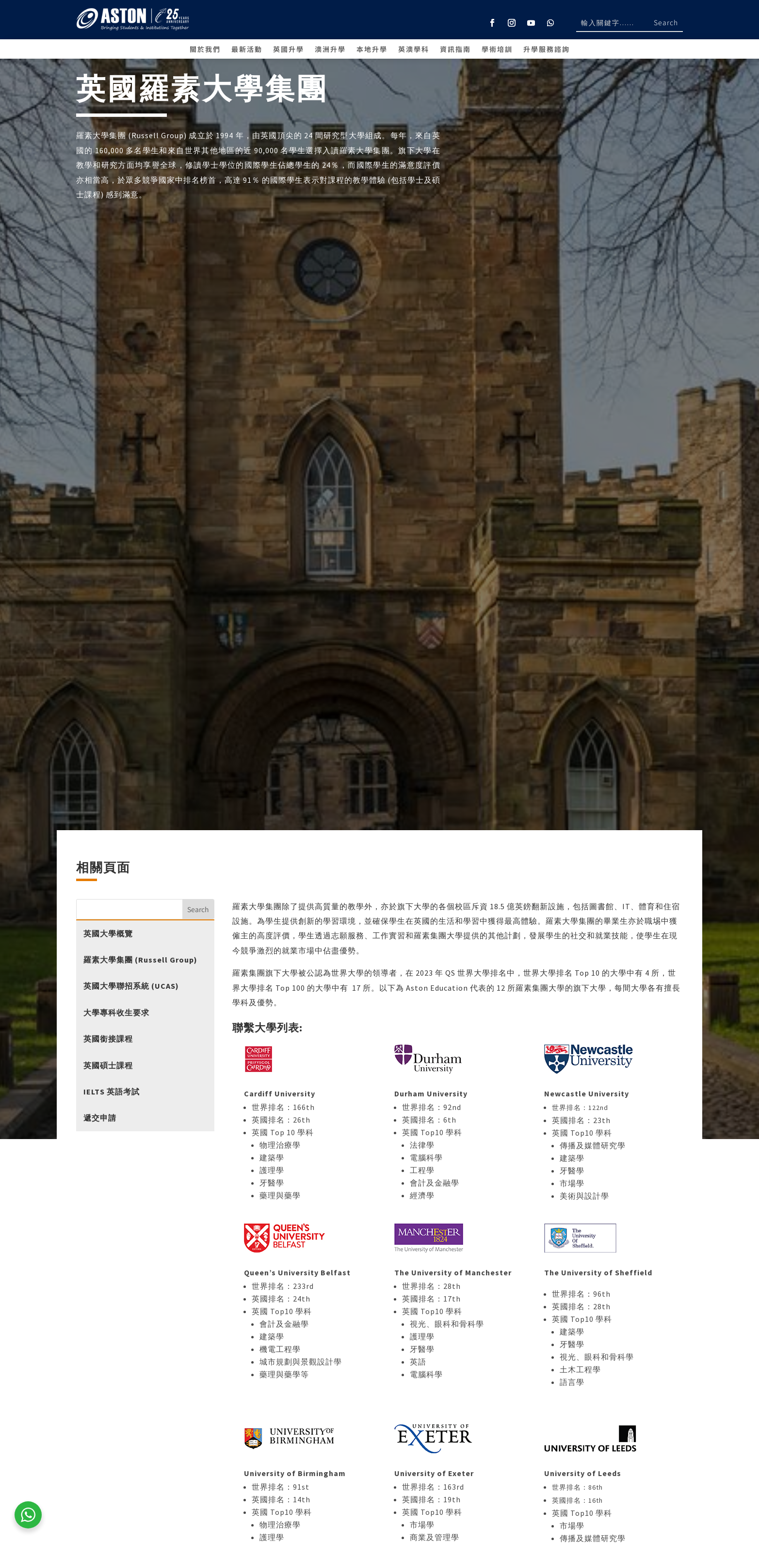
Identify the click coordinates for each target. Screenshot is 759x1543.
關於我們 (205, 50)
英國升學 (288, 50)
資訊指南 (455, 50)
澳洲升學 (330, 50)
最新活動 (246, 50)
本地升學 (372, 50)
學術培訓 (497, 50)
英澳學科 (413, 50)
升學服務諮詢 (546, 50)
